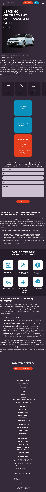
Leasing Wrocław (23, 452)
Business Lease (4, 55)
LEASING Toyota (23, 418)
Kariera (23, 394)
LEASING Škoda (23, 415)
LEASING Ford (23, 409)
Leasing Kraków (23, 438)
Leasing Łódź (23, 433)
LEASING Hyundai (23, 412)
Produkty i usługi (23, 380)
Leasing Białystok (23, 425)
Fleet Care (23, 387)
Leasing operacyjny (15, 55)
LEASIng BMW (23, 407)
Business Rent (23, 385)
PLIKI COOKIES (27, 478)
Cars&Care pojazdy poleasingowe (23, 400)
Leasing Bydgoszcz (23, 427)
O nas (23, 391)
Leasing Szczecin (23, 447)
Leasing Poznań (23, 444)
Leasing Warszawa (23, 450)
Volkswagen (25, 55)
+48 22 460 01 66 (28, 459)
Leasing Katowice (23, 436)
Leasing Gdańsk (23, 430)
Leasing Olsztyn (23, 441)
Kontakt (23, 397)
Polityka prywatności (17, 479)
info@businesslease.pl (25, 463)
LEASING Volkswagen (23, 420)
